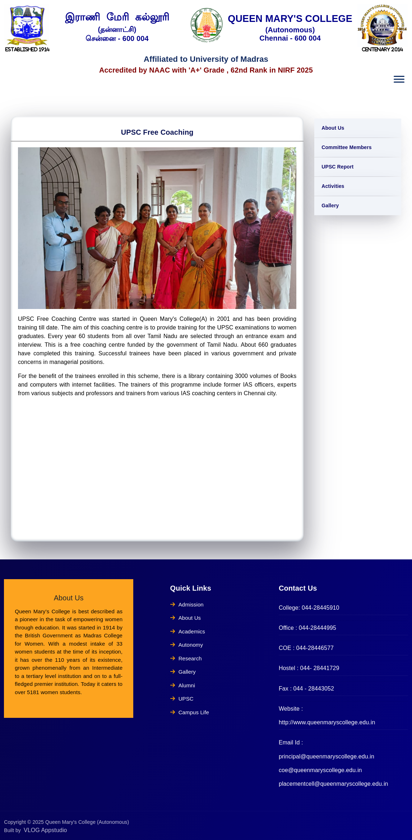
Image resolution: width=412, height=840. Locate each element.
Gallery (330, 205)
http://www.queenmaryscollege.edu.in (327, 722)
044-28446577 (315, 648)
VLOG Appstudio (45, 830)
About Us (332, 128)
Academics (187, 631)
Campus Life (189, 712)
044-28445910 (320, 608)
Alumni (182, 685)
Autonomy (186, 645)
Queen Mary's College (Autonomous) (87, 822)
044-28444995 (317, 628)
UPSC (182, 699)
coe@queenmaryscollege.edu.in (320, 770)
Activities (332, 186)
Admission (187, 604)
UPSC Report (337, 167)
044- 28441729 (319, 668)
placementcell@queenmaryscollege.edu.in (333, 784)
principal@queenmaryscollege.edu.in (326, 756)
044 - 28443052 (313, 689)
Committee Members (346, 147)
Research (186, 658)
